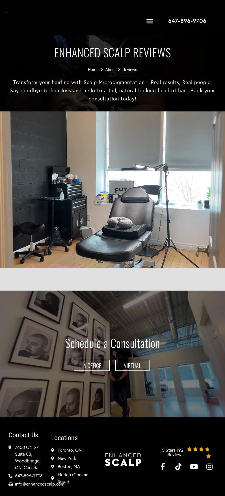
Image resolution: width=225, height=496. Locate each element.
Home (93, 69)
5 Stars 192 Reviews (172, 452)
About (110, 69)
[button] (149, 20)
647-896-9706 (187, 20)
